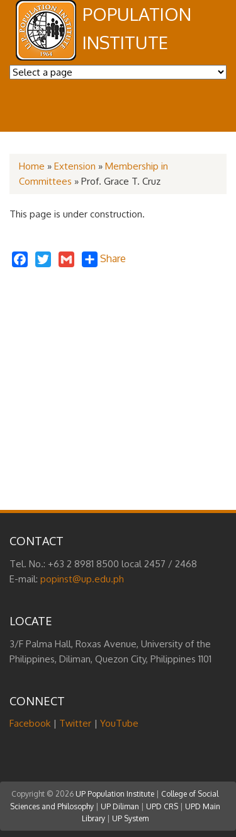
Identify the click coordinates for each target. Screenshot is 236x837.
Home (32, 166)
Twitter (75, 723)
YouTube (119, 723)
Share (104, 259)
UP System (130, 818)
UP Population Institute (115, 794)
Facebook (29, 723)
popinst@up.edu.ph (82, 579)
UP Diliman (120, 806)
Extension (75, 166)
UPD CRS (162, 806)
